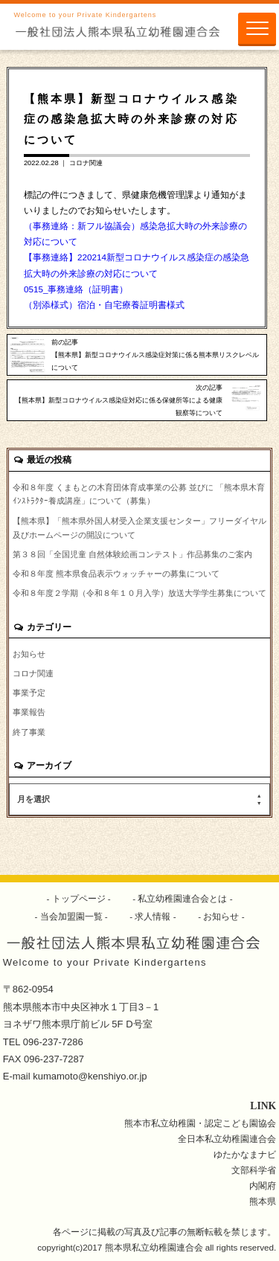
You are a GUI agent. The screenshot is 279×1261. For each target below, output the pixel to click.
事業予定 (29, 692)
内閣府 (262, 1185)
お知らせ (29, 653)
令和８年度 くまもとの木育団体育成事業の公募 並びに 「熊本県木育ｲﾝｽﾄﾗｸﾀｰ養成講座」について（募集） (139, 494)
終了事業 (29, 732)
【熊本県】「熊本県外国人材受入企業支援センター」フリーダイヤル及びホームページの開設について (139, 527)
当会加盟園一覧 (71, 916)
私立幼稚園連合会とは (182, 898)
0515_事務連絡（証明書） (76, 289)
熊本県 (262, 1201)
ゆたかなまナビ (245, 1154)
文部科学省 (253, 1170)
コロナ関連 (86, 163)
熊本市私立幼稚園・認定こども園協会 (200, 1123)
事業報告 (29, 711)
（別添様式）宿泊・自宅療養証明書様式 (104, 304)
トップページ (78, 898)
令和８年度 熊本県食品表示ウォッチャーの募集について (116, 573)
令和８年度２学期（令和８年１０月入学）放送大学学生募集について (139, 592)
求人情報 (152, 916)
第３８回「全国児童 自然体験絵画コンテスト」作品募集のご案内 (132, 554)
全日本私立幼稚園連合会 (227, 1138)
